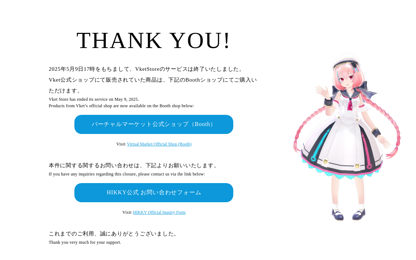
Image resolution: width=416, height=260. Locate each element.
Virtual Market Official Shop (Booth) (159, 144)
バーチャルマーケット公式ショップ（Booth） (154, 124)
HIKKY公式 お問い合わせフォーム (154, 192)
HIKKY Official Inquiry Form (159, 212)
